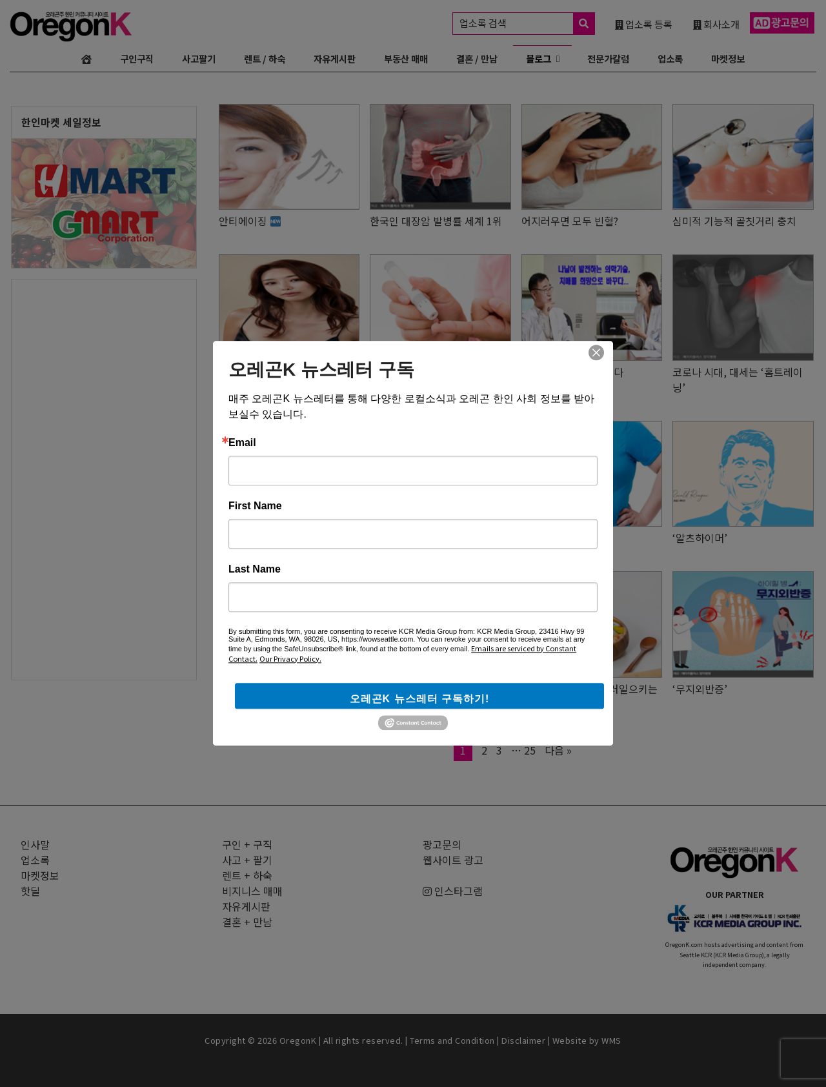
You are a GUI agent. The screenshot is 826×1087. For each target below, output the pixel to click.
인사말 (35, 844)
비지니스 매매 (252, 891)
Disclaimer (523, 1040)
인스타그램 (453, 891)
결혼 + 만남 (247, 922)
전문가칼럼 (608, 58)
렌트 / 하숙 (264, 58)
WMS (611, 1040)
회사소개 (716, 24)
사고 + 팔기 (247, 860)
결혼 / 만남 (477, 58)
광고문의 (442, 844)
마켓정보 (728, 58)
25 (533, 750)
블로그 (538, 58)
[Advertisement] (104, 473)
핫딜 (30, 891)
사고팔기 (199, 58)
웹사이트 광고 (453, 860)
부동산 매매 (406, 58)
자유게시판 (335, 58)
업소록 (670, 58)
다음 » (558, 750)
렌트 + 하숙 (247, 875)
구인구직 (137, 58)
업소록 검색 (526, 23)
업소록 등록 (643, 24)
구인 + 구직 (247, 844)
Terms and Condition (452, 1040)
